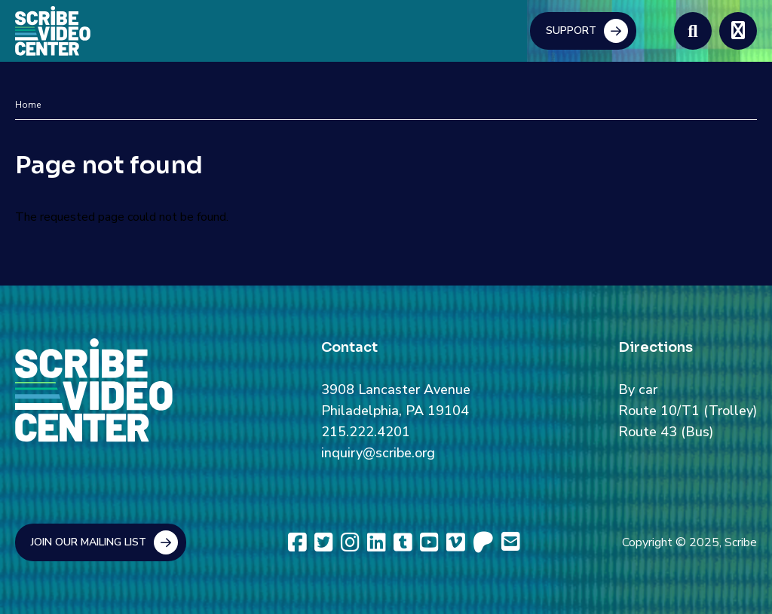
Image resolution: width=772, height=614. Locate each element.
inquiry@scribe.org (378, 453)
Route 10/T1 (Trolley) (687, 411)
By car (637, 389)
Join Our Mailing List (88, 542)
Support (571, 30)
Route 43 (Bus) (665, 432)
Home (28, 105)
